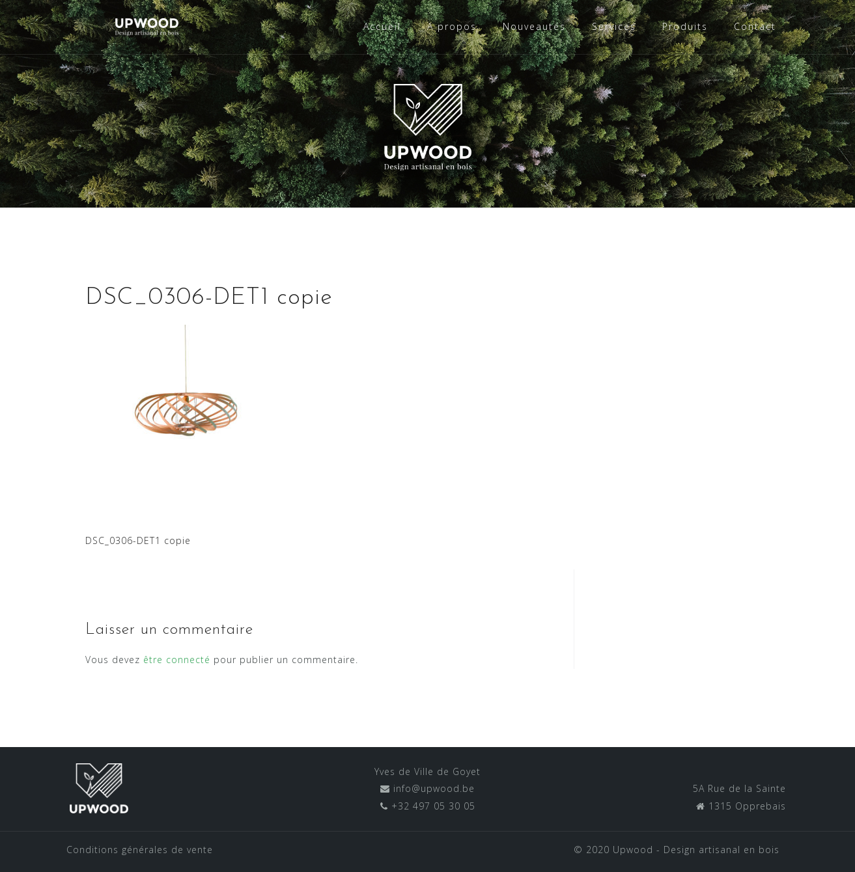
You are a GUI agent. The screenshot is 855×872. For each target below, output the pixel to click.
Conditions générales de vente (139, 849)
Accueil (382, 26)
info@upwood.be (432, 788)
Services (614, 26)
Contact (755, 26)
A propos (452, 26)
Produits (685, 26)
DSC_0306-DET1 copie (138, 540)
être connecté (176, 659)
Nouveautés (534, 26)
